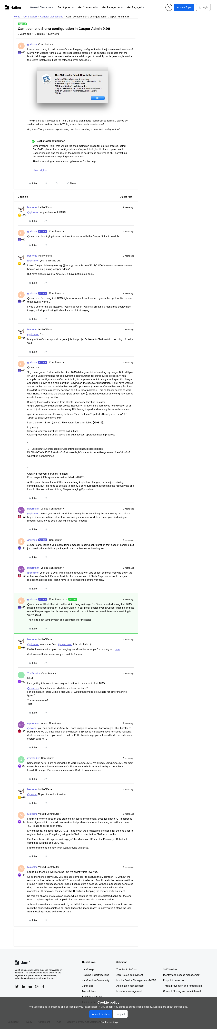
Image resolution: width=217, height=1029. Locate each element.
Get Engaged (136, 7)
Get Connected (88, 7)
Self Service (170, 969)
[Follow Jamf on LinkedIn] (23, 986)
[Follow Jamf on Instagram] (36, 986)
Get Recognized (112, 7)
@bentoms (33, 688)
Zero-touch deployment (129, 974)
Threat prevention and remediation (182, 985)
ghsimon (32, 44)
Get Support (66, 7)
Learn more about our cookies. (170, 1006)
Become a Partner (92, 996)
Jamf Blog (88, 985)
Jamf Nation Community (95, 980)
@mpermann (65, 644)
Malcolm (32, 813)
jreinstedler (33, 758)
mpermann (33, 508)
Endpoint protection (174, 980)
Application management (130, 985)
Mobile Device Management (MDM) (136, 980)
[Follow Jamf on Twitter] (17, 986)
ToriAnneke (33, 673)
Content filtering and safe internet (182, 991)
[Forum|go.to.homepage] (13, 7)
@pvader (32, 728)
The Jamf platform (126, 969)
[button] (184, 7)
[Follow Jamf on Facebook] (43, 986)
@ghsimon (33, 212)
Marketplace (89, 991)
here (117, 649)
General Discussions (42, 7)
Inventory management (129, 991)
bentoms (32, 207)
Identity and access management (181, 974)
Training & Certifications (95, 974)
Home (17, 16)
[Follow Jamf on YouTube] (30, 986)
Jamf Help (88, 969)
